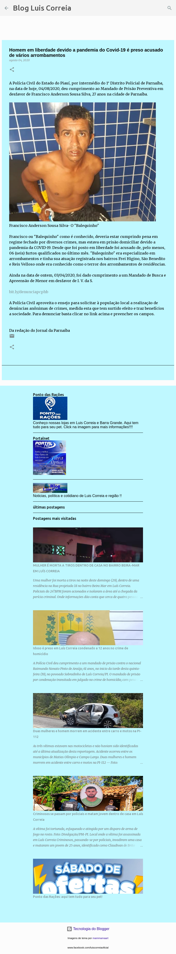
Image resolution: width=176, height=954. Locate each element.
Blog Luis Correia (42, 8)
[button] (12, 70)
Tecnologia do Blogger (88, 929)
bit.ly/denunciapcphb (28, 291)
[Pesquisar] (77, 8)
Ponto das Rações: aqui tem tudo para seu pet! (67, 897)
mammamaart (100, 938)
